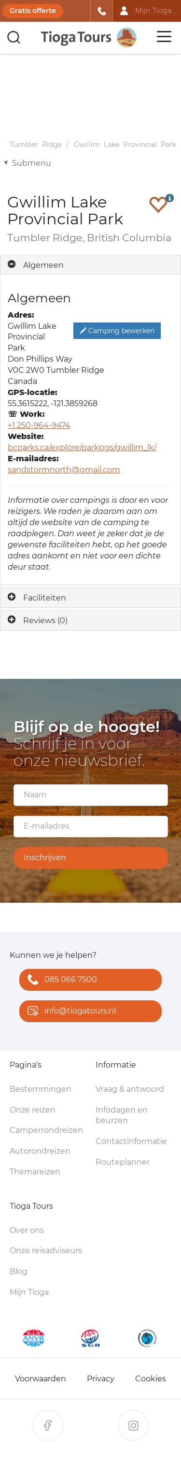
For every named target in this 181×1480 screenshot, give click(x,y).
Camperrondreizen (46, 1130)
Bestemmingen (40, 1089)
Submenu (31, 163)
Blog (19, 1271)
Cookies (150, 1378)
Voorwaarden (40, 1378)
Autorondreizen (40, 1151)
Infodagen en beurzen (122, 1115)
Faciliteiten (44, 597)
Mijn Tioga (29, 1292)
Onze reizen (33, 1109)
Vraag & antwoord (130, 1089)
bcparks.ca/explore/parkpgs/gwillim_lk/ (82, 447)
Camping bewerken (117, 330)
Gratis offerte (33, 10)
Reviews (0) (45, 620)
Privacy (100, 1378)
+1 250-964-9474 (39, 425)
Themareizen (35, 1171)
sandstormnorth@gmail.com (64, 469)
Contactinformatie (131, 1141)
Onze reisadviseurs (46, 1250)
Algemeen (43, 265)
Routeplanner (123, 1162)
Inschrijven (45, 857)
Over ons (27, 1230)
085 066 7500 (60, 980)
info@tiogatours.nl (69, 1011)
